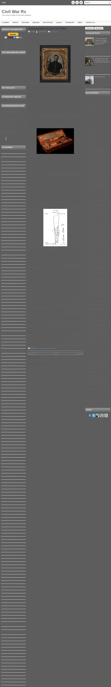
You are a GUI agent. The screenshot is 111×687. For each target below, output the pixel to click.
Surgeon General (7, 611)
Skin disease (6, 588)
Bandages (5, 179)
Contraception (6, 320)
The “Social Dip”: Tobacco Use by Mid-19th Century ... (99, 279)
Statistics (5, 601)
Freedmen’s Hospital (96, 375)
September (93, 118)
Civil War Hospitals (8, 245)
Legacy (59, 22)
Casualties (5, 204)
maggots (4, 450)
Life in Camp (93, 372)
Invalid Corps (6, 418)
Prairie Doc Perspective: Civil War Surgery (99, 242)
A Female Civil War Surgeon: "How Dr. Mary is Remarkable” (102, 60)
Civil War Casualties (95, 347)
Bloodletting (6, 195)
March (91, 139)
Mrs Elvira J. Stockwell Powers (99, 163)
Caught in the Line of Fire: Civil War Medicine (99, 252)
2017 (89, 101)
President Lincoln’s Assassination (95, 258)
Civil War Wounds (8, 301)
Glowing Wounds (7, 383)
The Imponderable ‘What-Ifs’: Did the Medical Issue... (98, 185)
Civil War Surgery (7, 285)
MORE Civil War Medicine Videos (12, 83)
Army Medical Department (10, 170)
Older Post (79, 353)
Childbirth (5, 211)
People (15, 22)
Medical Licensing (8, 481)
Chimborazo (6, 217)
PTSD (4, 563)
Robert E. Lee (6, 576)
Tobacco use (6, 636)
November (93, 111)
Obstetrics (5, 525)
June (91, 129)
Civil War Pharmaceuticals (10, 276)
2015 (89, 390)
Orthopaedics (6, 538)
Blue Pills (5, 198)
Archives (98, 28)
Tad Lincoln (5, 617)
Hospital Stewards (8, 399)
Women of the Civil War (10, 680)
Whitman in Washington (97, 343)
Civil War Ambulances (9, 223)
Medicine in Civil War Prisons (11, 497)
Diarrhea (4, 344)
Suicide (4, 607)
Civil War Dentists (8, 233)
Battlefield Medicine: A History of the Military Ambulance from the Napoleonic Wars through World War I (13, 112)
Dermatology (6, 337)
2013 (89, 397)
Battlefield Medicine (8, 182)
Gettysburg (5, 380)
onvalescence (6, 528)
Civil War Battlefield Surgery (98, 181)
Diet (3, 347)
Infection (4, 409)
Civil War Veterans (8, 288)
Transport (69, 22)
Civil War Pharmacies (9, 279)
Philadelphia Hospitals (9, 544)
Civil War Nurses (7, 272)
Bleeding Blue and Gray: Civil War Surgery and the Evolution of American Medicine (12, 120)
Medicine (35, 22)
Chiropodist (5, 220)
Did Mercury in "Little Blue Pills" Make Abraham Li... (99, 226)
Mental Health (6, 500)
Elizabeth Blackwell (8, 355)
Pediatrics (5, 541)
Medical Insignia (7, 478)
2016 (89, 105)
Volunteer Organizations (10, 665)
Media (80, 22)
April (91, 136)
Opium (4, 535)
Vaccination (5, 655)
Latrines (4, 434)
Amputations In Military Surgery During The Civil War (99, 268)
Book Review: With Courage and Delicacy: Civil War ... (98, 210)
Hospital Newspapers (9, 396)
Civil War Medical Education (11, 249)
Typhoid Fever (100, 76)
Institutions (48, 22)
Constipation (6, 317)
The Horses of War (95, 350)
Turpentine (5, 639)
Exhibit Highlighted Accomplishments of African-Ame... (99, 290)
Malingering (5, 456)
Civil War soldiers (7, 282)
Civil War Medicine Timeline (11, 266)
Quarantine (5, 566)
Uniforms (5, 649)
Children (4, 214)
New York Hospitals (8, 519)
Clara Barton (6, 307)
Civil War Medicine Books (10, 260)
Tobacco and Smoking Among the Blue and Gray (99, 284)
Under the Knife (94, 340)
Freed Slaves (6, 374)
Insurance (5, 415)
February (92, 143)
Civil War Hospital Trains (10, 242)
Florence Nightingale (9, 371)
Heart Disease (6, 386)
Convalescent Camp (8, 323)
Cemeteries (5, 207)
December (93, 108)
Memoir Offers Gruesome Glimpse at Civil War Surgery (99, 199)
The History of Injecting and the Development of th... (99, 155)
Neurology (5, 516)
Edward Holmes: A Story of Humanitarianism (98, 367)
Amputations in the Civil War (47, 28)
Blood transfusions (8, 192)
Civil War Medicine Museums (11, 263)
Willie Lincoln (6, 674)
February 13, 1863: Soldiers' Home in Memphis (98, 362)
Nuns (3, 522)
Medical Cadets (7, 472)
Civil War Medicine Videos (10, 269)
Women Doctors (7, 677)
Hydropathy (5, 402)
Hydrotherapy (6, 405)
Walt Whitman (6, 668)
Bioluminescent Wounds (10, 185)
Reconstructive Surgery (9, 570)
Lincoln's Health (7, 446)
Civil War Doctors (7, 236)
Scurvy (4, 585)
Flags (3, 367)
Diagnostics (5, 340)
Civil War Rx (14, 11)
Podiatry (4, 551)
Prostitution (5, 560)
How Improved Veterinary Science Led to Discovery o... (98, 356)
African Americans (8, 163)
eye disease (6, 361)
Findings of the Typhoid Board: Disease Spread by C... (99, 383)
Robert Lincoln (6, 579)
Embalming (5, 358)
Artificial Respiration (8, 173)
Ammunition (6, 166)
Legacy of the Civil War (9, 440)
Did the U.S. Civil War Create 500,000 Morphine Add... (99, 237)
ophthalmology (7, 532)
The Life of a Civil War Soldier (99, 379)
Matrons (4, 459)
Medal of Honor (7, 462)
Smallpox (5, 595)
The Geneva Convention (10, 628)
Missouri (4, 506)
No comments (54, 31)
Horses (4, 393)
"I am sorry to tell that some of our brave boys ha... (99, 325)
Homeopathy (6, 390)
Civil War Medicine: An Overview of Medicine (97, 168)
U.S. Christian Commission (11, 642)
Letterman (5, 443)
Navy (3, 513)
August (92, 122)
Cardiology (5, 201)
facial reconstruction (8, 364)
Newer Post (32, 353)
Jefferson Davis (7, 424)
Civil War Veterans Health (10, 291)
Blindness (5, 189)
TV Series (5, 22)
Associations (6, 176)
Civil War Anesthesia (9, 230)
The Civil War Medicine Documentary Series (9, 624)
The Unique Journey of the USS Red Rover (98, 231)
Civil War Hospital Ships (10, 239)
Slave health (6, 592)
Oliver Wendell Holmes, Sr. (98, 305)
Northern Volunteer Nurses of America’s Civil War (99, 205)
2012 (89, 400)
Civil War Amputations (9, 226)
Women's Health (7, 684)
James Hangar (7, 421)
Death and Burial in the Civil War (12, 332)
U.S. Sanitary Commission (10, 646)
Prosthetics (5, 557)
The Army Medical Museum (11, 620)
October (92, 115)
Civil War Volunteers (8, 298)
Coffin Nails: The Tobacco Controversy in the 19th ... (98, 177)
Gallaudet (5, 377)
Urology (4, 652)
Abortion (4, 152)
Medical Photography (9, 487)
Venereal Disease (8, 658)
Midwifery (5, 503)
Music (4, 510)
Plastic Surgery (7, 547)
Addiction (5, 155)
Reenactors (5, 573)
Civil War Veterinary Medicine (11, 294)
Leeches (4, 437)
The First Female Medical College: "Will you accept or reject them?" (101, 40)
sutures (4, 614)
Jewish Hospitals (7, 427)
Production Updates (8, 554)
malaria (4, 453)
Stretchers (5, 604)
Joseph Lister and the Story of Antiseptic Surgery (99, 330)
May (91, 132)
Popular (89, 28)
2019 (89, 98)
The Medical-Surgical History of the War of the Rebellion (13, 632)
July (91, 125)
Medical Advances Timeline (11, 468)
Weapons (25, 22)
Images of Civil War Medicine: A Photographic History (11, 132)
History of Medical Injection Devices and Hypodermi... (98, 150)
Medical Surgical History (10, 491)
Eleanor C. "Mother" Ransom (98, 195)
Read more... (13, 92)
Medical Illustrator (8, 475)
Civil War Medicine (8, 257)
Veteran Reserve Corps (9, 661)
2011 (89, 404)
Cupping (4, 326)
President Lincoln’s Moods (98, 301)
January (92, 146)
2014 (89, 393)
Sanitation (5, 582)
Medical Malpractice (8, 484)
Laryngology (6, 431)
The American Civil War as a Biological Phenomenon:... (98, 309)
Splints (4, 598)
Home (4, 2)
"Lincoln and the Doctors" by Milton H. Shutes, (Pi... (98, 319)
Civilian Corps (6, 304)
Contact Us (90, 22)
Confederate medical (9, 313)
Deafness (5, 329)
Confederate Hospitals (9, 310)
